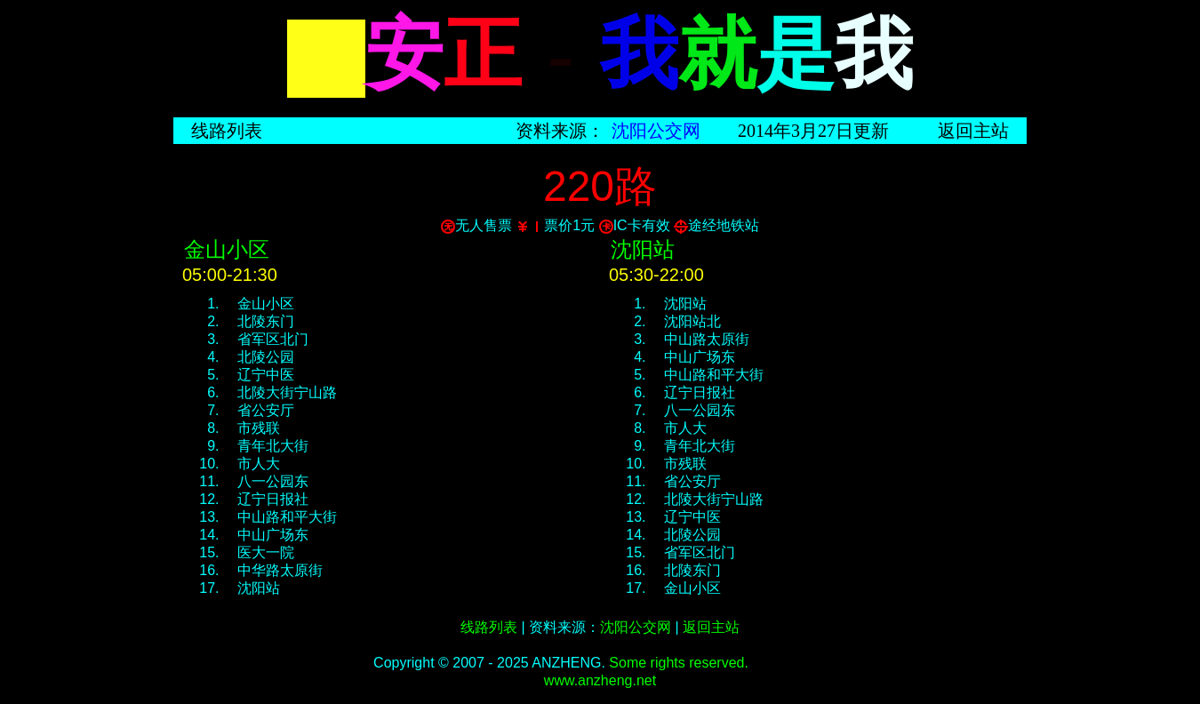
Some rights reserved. (678, 662)
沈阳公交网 (656, 130)
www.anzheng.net (600, 680)
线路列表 (226, 130)
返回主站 (973, 130)
